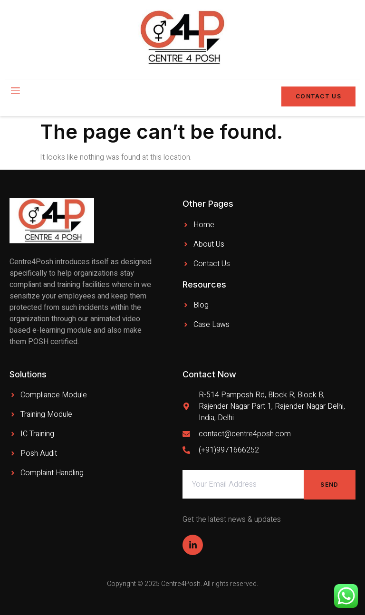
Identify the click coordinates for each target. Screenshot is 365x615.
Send (329, 484)
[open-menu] (15, 91)
